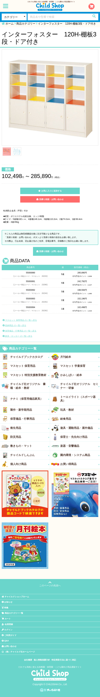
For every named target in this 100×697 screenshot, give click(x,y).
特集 (5, 607)
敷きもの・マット (29, 445)
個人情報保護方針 (42, 660)
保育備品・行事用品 (29, 418)
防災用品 (29, 437)
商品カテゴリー (25, 23)
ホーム (9, 23)
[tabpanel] (50, 97)
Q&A (5, 641)
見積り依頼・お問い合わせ (49, 199)
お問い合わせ (9, 646)
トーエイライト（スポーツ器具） (79, 398)
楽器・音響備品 (79, 445)
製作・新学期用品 (29, 409)
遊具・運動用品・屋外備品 (79, 428)
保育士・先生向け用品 (79, 437)
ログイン (7, 630)
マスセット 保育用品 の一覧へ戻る (20, 320)
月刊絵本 (79, 357)
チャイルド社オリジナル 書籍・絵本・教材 (29, 386)
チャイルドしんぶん (29, 455)
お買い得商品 (79, 464)
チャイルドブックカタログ (29, 357)
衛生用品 (29, 428)
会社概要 (28, 660)
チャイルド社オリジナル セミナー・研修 (79, 386)
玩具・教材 (79, 409)
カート (6, 619)
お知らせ (7, 602)
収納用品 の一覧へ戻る (14, 325)
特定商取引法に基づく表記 (64, 660)
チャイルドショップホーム (15, 596)
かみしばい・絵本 (79, 375)
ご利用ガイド (9, 635)
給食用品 (79, 418)
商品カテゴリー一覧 (20, 349)
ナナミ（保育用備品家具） (29, 398)
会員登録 (7, 624)
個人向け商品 (29, 464)
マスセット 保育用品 (29, 365)
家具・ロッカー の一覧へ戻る (17, 336)
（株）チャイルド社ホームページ (18, 652)
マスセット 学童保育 (79, 365)
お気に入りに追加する (50, 191)
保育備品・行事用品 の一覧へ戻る (19, 331)
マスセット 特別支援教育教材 (29, 375)
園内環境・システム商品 (79, 455)
